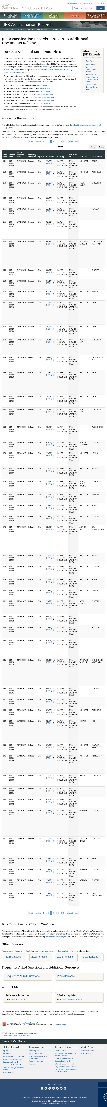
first (31, 141)
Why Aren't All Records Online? (66, 1067)
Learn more (86, 1103)
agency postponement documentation (55, 951)
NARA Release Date (20, 154)
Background (90, 64)
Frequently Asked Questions (23, 976)
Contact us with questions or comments (16, 1035)
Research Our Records (10, 16)
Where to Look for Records (65, 1064)
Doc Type (61, 156)
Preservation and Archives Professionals (38, 1057)
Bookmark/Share (87, 4)
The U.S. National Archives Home (27, 6)
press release (41, 85)
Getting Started (60, 1050)
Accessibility (33, 1097)
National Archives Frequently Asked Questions (65, 1054)
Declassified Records (63, 1061)
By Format (7, 1053)
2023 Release (39, 956)
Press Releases (66, 976)
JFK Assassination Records (37, 29)
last (76, 141)
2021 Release (90, 956)
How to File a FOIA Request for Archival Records (66, 1071)
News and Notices (87, 1050)
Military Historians (35, 1053)
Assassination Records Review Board (91, 86)
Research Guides (63, 1047)
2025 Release (13, 956)
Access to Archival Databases (14, 1065)
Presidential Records (11, 1062)
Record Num (12, 155)
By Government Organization (13, 1056)
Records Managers (36, 1061)
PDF (48, 163)
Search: (60, 146)
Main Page (89, 61)
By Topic (6, 1050)
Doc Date (50, 156)
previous (38, 141)
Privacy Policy (44, 1097)
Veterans (32, 1064)
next (71, 141)
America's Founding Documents (96, 16)
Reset (101, 147)
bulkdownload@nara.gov (56, 936)
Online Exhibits (8, 1072)
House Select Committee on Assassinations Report (91, 78)
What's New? (87, 1047)
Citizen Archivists (72, 4)
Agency (41, 156)
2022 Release (65, 956)
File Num (73, 155)
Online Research (11, 1047)
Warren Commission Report (90, 69)
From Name (97, 156)
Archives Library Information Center (13, 1069)
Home (6, 29)
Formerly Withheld (32, 155)
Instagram (49, 1088)
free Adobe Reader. (30, 1023)
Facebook (42, 1088)
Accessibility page (59, 1025)
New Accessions (87, 1053)
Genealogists (34, 1050)
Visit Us (75, 16)
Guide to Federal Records (64, 1058)
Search (100, 8)
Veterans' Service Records (32, 16)
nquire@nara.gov (18, 999)
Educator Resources (53, 16)
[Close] (104, 1084)
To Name (83, 156)
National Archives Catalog (12, 1059)
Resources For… (36, 1047)
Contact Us (100, 4)
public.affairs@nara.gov (72, 999)
